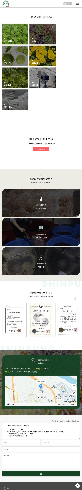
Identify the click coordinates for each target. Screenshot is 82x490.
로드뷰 (59, 384)
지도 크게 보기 (71, 384)
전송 (41, 453)
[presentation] (75, 278)
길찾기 (65, 384)
